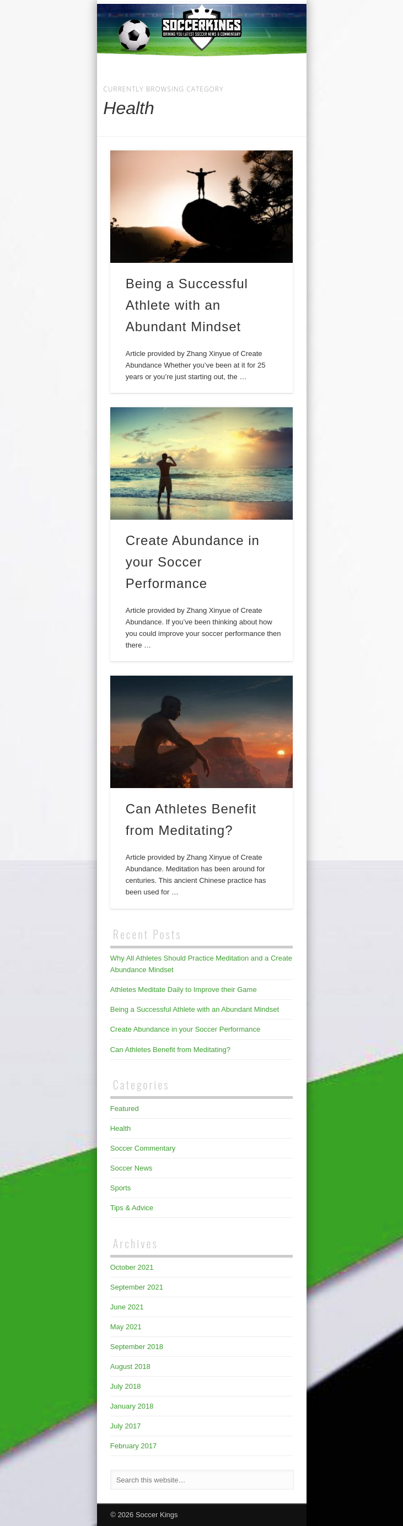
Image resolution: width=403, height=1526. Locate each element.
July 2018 (125, 1386)
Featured (124, 1108)
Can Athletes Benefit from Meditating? (170, 1049)
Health (120, 1128)
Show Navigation (266, 98)
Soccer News (131, 1168)
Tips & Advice (131, 1208)
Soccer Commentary (142, 1148)
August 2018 (130, 1366)
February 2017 (133, 1446)
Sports (120, 1188)
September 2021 (136, 1287)
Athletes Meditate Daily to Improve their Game (183, 989)
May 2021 (126, 1327)
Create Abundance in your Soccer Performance (193, 562)
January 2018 (132, 1406)
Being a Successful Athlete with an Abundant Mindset (187, 305)
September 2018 (136, 1346)
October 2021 (132, 1267)
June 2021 (127, 1307)
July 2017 (125, 1426)
